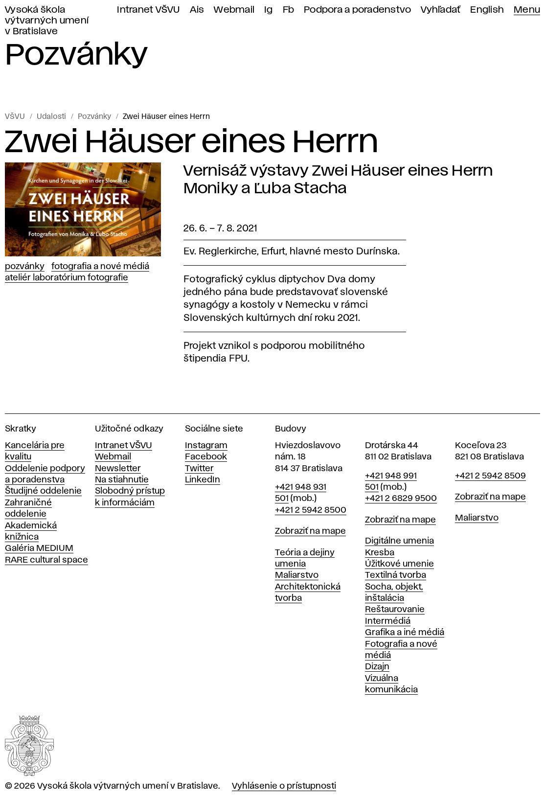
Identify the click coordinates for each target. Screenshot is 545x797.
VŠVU (15, 117)
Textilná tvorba (395, 575)
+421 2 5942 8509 (490, 476)
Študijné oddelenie (43, 491)
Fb (289, 10)
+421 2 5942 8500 (310, 510)
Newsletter (118, 469)
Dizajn (377, 667)
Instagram (206, 446)
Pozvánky (94, 117)
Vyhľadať (440, 10)
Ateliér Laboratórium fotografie (66, 278)
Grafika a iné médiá (404, 633)
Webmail (234, 10)
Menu (527, 10)
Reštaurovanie (395, 610)
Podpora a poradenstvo (357, 10)
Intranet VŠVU (148, 10)
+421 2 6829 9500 (401, 498)
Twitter (199, 469)
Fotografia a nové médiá (100, 267)
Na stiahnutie (122, 480)
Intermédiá (387, 621)
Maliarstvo (296, 575)
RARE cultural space (46, 560)
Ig (268, 10)
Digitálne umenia (399, 541)
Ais (197, 10)
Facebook (206, 457)
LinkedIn (202, 480)
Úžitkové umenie (399, 564)
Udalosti (51, 117)
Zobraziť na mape (310, 531)
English (487, 10)
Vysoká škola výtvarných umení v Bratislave (47, 21)
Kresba (379, 553)
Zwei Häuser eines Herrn (166, 117)
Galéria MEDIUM (39, 548)
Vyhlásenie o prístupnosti (284, 786)
